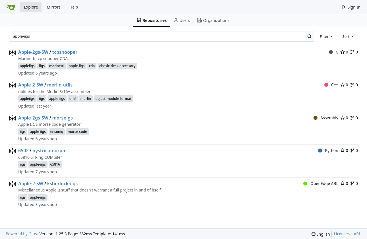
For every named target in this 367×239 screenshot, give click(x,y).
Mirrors (54, 7)
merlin (85, 98)
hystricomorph (48, 150)
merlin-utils (60, 85)
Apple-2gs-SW (33, 52)
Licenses (342, 233)
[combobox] (326, 36)
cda (92, 65)
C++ (331, 84)
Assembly (326, 117)
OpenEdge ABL (320, 183)
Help (73, 7)
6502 (23, 150)
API (357, 233)
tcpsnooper (64, 52)
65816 (55, 164)
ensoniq (56, 131)
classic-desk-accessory (117, 65)
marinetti (56, 65)
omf (72, 98)
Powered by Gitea (22, 233)
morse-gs (62, 118)
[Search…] (309, 37)
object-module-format (113, 98)
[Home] (11, 7)
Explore (31, 7)
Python (328, 150)
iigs (42, 65)
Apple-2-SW (30, 85)
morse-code (77, 131)
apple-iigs (76, 65)
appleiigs (27, 65)
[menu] (321, 234)
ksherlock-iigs (62, 183)
